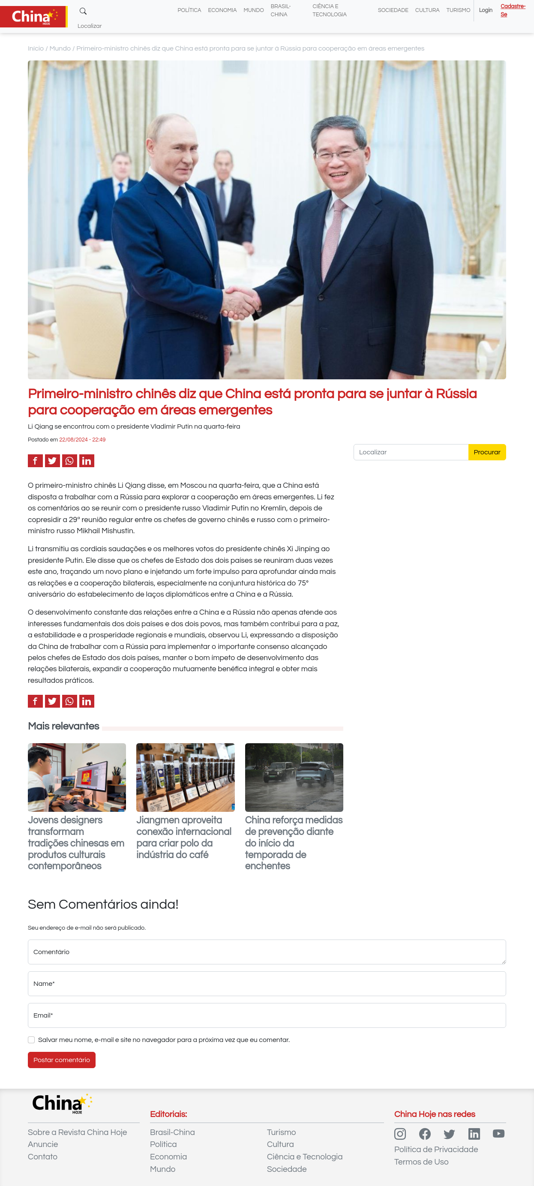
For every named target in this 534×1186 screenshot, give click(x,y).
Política (189, 10)
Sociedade (393, 10)
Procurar (487, 452)
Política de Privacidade (436, 1149)
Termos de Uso (421, 1162)
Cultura (427, 10)
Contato (42, 1157)
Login (485, 10)
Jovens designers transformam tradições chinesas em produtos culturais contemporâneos (76, 844)
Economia (222, 10)
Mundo (253, 10)
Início (36, 48)
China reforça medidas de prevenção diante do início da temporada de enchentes (294, 844)
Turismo (459, 10)
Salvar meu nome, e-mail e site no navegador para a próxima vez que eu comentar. (164, 1039)
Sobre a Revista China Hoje (77, 1132)
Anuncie (43, 1144)
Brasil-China (172, 1132)
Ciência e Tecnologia (305, 1157)
